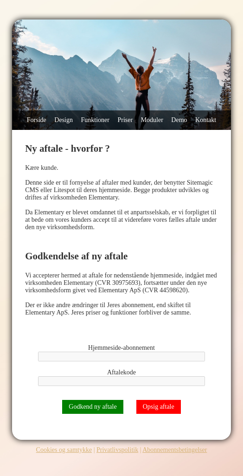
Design (63, 119)
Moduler (152, 119)
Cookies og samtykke (64, 449)
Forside (36, 119)
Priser (125, 119)
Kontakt (205, 119)
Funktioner (95, 119)
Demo (179, 119)
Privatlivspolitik (117, 449)
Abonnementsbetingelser (174, 449)
